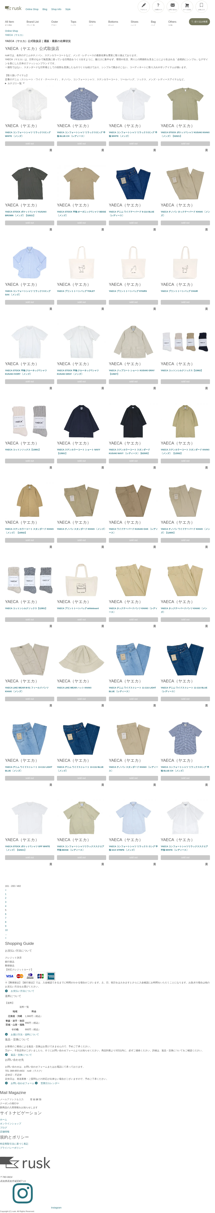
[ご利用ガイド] (158, 7)
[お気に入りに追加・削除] (50, 150)
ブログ (3, 1127)
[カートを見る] (187, 7)
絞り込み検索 (199, 21)
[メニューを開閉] (204, 6)
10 (6, 930)
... (6, 934)
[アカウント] (144, 7)
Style (68, 9)
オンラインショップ (10, 1123)
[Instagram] (30, 1207)
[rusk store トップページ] (13, 9)
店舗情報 (4, 1131)
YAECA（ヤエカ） (22, 125)
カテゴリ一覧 (16, 83)
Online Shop (32, 9)
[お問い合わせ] (173, 7)
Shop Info (56, 9)
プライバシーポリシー (12, 1147)
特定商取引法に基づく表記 (14, 1143)
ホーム (3, 1119)
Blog (44, 9)
